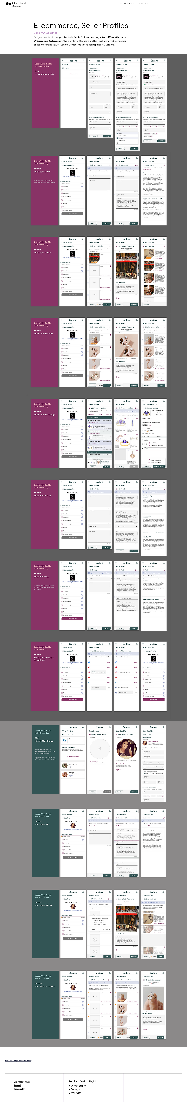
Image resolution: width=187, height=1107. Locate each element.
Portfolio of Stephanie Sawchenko (18, 1060)
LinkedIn (19, 1089)
